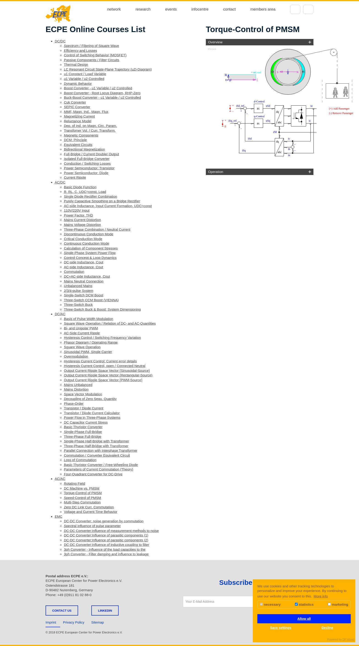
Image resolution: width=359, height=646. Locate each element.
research (143, 9)
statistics (304, 604)
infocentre (200, 9)
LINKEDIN (105, 610)
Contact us (61, 610)
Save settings (280, 628)
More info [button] (321, 596)
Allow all (304, 619)
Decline (327, 628)
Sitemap (97, 622)
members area (262, 9)
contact (229, 9)
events (171, 9)
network (114, 9)
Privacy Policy (73, 622)
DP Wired (348, 639)
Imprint (51, 622)
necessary (270, 604)
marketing (338, 604)
